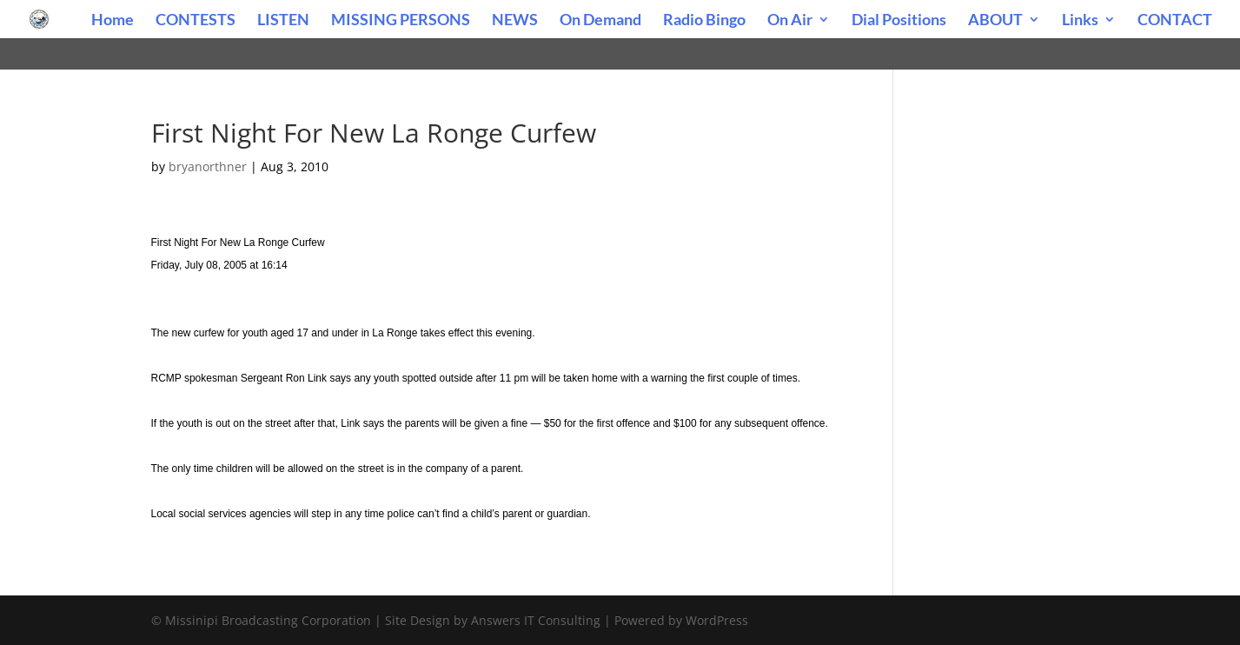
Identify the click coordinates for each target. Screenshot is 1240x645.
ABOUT (995, 21)
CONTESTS (195, 21)
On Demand (600, 21)
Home (112, 21)
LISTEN (283, 21)
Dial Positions (899, 21)
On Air (789, 21)
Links (1080, 21)
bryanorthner (208, 166)
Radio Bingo (704, 21)
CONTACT (1174, 21)
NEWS (515, 21)
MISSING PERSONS (400, 21)
